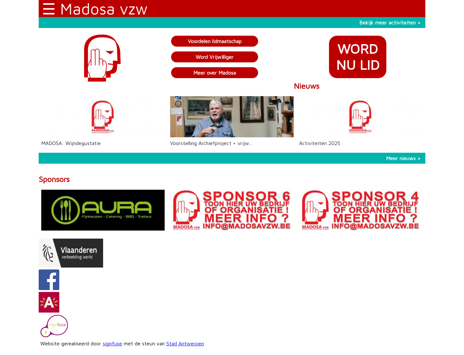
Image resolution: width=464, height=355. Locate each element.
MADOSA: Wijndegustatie (71, 143)
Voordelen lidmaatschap (215, 41)
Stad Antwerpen (185, 343)
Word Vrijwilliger (215, 57)
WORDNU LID (358, 57)
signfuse (112, 343)
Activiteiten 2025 (319, 143)
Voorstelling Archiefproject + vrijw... (211, 143)
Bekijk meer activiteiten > (389, 22)
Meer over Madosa (214, 73)
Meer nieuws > (403, 158)
